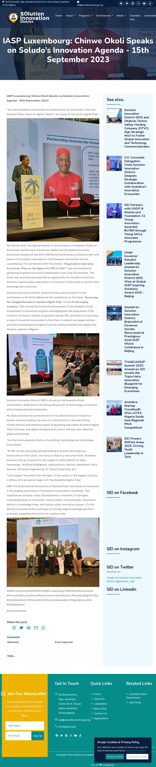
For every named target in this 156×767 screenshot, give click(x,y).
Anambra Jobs (135, 17)
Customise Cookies (137, 756)
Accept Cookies (115, 756)
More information (135, 750)
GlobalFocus (109, 765)
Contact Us (98, 713)
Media (120, 15)
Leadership (98, 703)
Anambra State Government (136, 696)
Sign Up (37, 735)
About (69, 15)
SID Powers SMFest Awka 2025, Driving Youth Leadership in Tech (134, 448)
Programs (85, 15)
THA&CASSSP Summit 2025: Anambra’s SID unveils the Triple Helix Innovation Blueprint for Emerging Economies (134, 376)
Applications (99, 718)
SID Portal (133, 702)
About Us (97, 698)
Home (58, 15)
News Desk (98, 708)
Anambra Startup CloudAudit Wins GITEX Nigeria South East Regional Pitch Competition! (134, 415)
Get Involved (103, 15)
